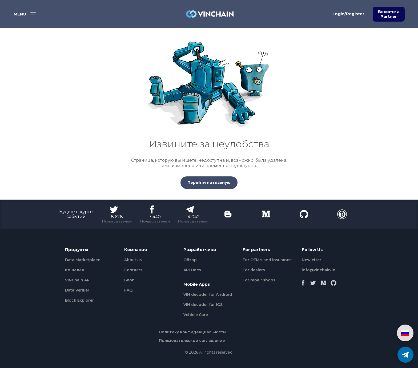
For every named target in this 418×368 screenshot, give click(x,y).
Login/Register (348, 13)
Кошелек (74, 270)
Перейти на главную (209, 182)
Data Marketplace (82, 259)
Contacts (133, 270)
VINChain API (78, 280)
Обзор (190, 259)
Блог (129, 280)
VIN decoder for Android (207, 294)
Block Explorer (79, 300)
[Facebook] (303, 281)
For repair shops (259, 280)
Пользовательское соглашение (192, 340)
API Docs (192, 270)
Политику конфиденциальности (192, 332)
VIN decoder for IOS (203, 304)
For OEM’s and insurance (267, 259)
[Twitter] (313, 281)
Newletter (311, 259)
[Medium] (323, 281)
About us (133, 259)
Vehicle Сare (195, 314)
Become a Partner (389, 14)
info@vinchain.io (318, 270)
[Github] (333, 281)
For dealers (254, 270)
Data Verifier (77, 290)
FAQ (128, 290)
